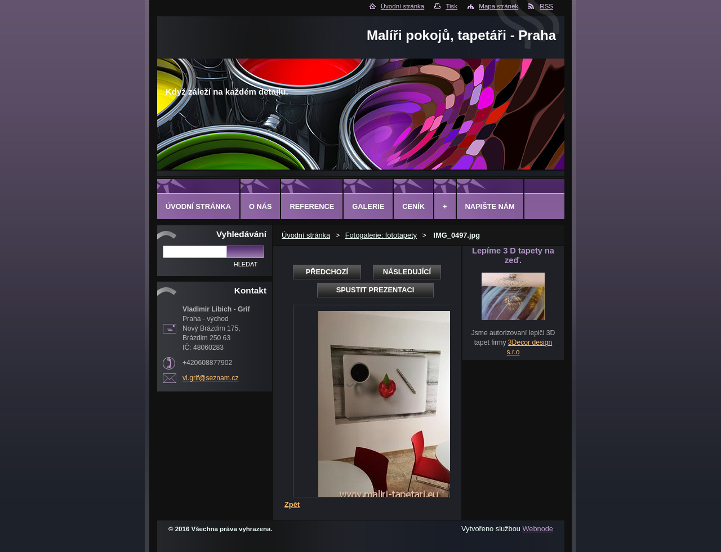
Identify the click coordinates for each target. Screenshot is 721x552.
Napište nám (490, 206)
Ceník (413, 206)
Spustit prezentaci (375, 290)
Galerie (368, 206)
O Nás (260, 206)
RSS (546, 6)
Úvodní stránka (402, 6)
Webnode (537, 528)
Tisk (451, 6)
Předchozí (327, 272)
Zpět (292, 504)
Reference (312, 206)
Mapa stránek (498, 6)
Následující (407, 272)
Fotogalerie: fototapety (381, 235)
